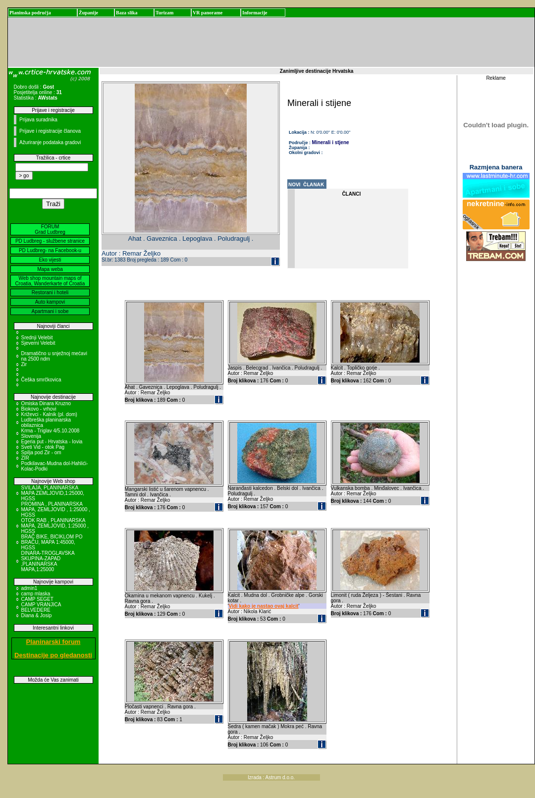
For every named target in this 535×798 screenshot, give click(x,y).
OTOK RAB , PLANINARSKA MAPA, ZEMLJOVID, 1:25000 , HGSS (55, 526)
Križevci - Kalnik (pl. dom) (49, 414)
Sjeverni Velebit (38, 343)
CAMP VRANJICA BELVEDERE (41, 607)
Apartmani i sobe (49, 311)
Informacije (255, 12)
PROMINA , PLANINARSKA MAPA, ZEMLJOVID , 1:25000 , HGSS (55, 509)
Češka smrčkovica (41, 379)
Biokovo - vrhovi (38, 409)
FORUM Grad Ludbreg (50, 229)
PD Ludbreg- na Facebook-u (50, 250)
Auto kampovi (50, 302)
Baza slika (127, 12)
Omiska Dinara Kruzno (46, 403)
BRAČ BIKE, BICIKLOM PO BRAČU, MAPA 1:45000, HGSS (52, 542)
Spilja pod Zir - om (41, 452)
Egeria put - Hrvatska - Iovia (52, 441)
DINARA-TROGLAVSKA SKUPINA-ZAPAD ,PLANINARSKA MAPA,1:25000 (48, 561)
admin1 (29, 588)
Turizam (164, 12)
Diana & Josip (36, 615)
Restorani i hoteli (50, 292)
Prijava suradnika (38, 119)
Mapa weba (50, 269)
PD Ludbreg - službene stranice (50, 241)
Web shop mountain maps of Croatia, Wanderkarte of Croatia (50, 280)
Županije (88, 12)
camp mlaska (36, 593)
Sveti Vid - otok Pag (43, 447)
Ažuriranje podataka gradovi (50, 142)
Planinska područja (30, 12)
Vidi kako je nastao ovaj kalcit (263, 606)
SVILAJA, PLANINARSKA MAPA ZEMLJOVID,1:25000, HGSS (53, 493)
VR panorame (207, 12)
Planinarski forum (53, 641)
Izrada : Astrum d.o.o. (271, 777)
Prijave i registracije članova (50, 131)
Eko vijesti (50, 260)
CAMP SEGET (37, 599)
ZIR (25, 458)
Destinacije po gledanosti (53, 655)
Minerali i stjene (330, 142)
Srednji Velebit (37, 337)
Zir (24, 364)
